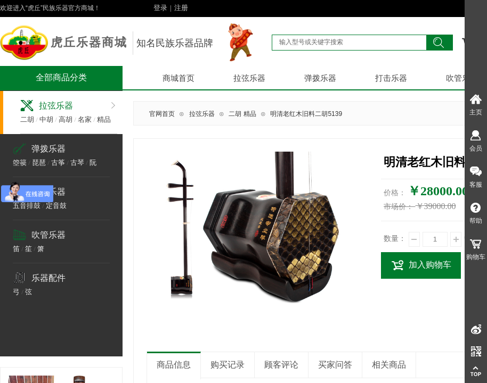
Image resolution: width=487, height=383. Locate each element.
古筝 (58, 162)
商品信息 (174, 364)
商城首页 (178, 78)
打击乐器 (391, 78)
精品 (104, 119)
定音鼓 (56, 206)
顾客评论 (281, 364)
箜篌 (20, 162)
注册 (181, 8)
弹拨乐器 (320, 78)
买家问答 (335, 364)
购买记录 (227, 364)
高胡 (65, 119)
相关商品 (389, 364)
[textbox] (349, 42)
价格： (395, 193)
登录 (160, 8)
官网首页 (162, 114)
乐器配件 (48, 277)
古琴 (77, 162)
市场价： (398, 207)
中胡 (46, 119)
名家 (85, 119)
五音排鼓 (26, 206)
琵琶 (39, 162)
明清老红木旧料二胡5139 (306, 114)
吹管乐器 (48, 234)
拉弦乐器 (249, 78)
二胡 (27, 119)
